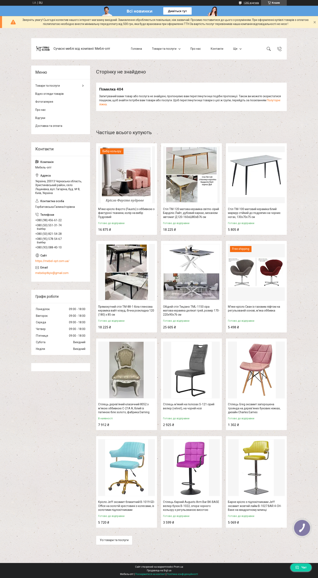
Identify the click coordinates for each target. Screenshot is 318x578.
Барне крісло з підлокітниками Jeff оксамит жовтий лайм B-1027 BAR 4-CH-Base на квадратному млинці (254, 505)
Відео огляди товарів (49, 93)
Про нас (195, 48)
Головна (136, 48)
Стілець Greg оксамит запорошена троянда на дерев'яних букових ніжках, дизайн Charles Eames (254, 408)
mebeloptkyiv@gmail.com (52, 273)
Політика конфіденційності (182, 574)
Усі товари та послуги (114, 540)
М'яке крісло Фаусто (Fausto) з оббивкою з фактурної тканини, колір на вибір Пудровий (126, 213)
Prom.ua (178, 566)
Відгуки (40, 118)
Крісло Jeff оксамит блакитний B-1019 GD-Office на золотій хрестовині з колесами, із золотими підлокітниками (126, 505)
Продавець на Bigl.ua (159, 570)
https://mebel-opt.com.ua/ (52, 261)
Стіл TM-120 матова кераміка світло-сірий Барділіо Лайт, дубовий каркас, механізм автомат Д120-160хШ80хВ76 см (191, 213)
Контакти (217, 48)
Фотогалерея (44, 101)
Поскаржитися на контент (150, 574)
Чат (301, 567)
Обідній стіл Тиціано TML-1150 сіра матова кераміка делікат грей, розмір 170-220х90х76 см (191, 310)
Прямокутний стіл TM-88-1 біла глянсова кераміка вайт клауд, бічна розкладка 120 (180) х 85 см (126, 310)
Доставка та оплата (48, 125)
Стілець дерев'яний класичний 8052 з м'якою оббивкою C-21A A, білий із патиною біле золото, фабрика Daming (123, 408)
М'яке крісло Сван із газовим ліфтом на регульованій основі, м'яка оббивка (254, 308)
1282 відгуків (251, 2)
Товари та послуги (164, 48)
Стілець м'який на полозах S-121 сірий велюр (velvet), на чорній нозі (188, 406)
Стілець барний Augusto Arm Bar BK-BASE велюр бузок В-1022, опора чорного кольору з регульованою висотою (191, 505)
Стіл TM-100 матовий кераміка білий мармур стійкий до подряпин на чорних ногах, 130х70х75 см (254, 213)
